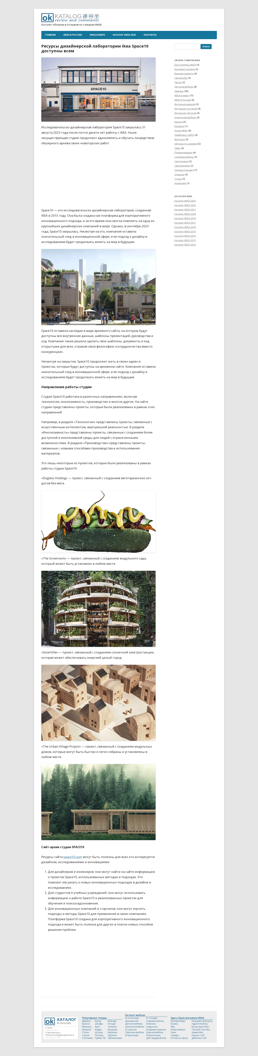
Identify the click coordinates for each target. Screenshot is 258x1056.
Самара (175, 1035)
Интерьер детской (185, 113)
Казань (174, 1023)
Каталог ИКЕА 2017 (185, 222)
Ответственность (52, 1032)
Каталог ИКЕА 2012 (185, 244)
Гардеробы (181, 78)
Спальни (179, 174)
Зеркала (112, 1035)
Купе (97, 1026)
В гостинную (132, 1018)
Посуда (111, 1023)
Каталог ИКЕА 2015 (185, 231)
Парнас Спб (198, 1035)
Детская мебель (183, 86)
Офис (177, 148)
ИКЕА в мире (97, 34)
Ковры (98, 1029)
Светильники (182, 165)
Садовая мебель (184, 157)
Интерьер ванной (184, 104)
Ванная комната (184, 73)
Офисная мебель (134, 1032)
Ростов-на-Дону (179, 1038)
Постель (99, 1035)
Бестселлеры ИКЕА (185, 64)
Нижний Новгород (202, 1021)
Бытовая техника (184, 69)
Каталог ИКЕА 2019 (185, 218)
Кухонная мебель (134, 1026)
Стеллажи (87, 1038)
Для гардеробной (156, 1038)
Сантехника (181, 161)
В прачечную (153, 1035)
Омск (173, 1032)
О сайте (48, 1028)
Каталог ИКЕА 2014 (185, 235)
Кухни (98, 1021)
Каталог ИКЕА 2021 (185, 209)
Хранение (180, 183)
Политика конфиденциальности (59, 1035)
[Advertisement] (98, 962)
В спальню (131, 1029)
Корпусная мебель (185, 117)
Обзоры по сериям (185, 143)
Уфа (173, 1026)
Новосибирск (178, 1029)
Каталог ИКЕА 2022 (185, 205)
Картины (112, 1032)
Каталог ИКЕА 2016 (185, 227)
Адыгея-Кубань (200, 1023)
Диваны (179, 91)
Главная (50, 34)
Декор (178, 82)
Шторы (99, 1032)
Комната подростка (152, 1025)
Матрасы (179, 139)
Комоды (112, 1021)
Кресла (178, 121)
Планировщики (183, 152)
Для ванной (131, 1021)
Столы (178, 178)
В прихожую (132, 1035)
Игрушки (112, 1029)
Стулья (85, 1035)
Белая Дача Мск (200, 1026)
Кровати (179, 126)
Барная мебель (154, 1032)
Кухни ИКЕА (181, 130)
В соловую (152, 1018)
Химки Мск (197, 1032)
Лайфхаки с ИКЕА (184, 135)
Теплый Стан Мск (201, 1029)
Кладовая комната (156, 1029)
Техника (112, 1026)
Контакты (150, 34)
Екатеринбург (178, 1021)
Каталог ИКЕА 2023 (124, 34)
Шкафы (99, 1023)
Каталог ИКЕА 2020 (185, 214)
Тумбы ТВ (100, 1038)
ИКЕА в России (72, 34)
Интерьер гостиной (185, 108)
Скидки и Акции (183, 170)
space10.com (72, 857)
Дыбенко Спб (199, 1038)
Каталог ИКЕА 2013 (185, 240)
